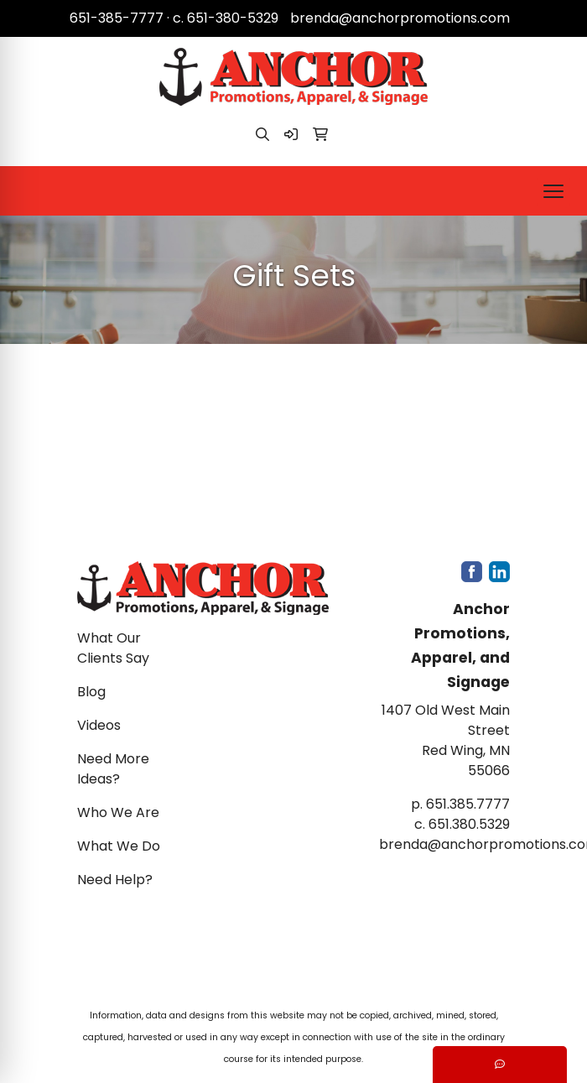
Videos (99, 725)
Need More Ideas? (113, 769)
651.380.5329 (469, 824)
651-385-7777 (117, 18)
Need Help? (115, 879)
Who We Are (118, 812)
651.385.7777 (468, 804)
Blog (91, 691)
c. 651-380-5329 (225, 18)
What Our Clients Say (113, 648)
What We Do (118, 846)
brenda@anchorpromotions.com (400, 18)
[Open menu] (553, 191)
